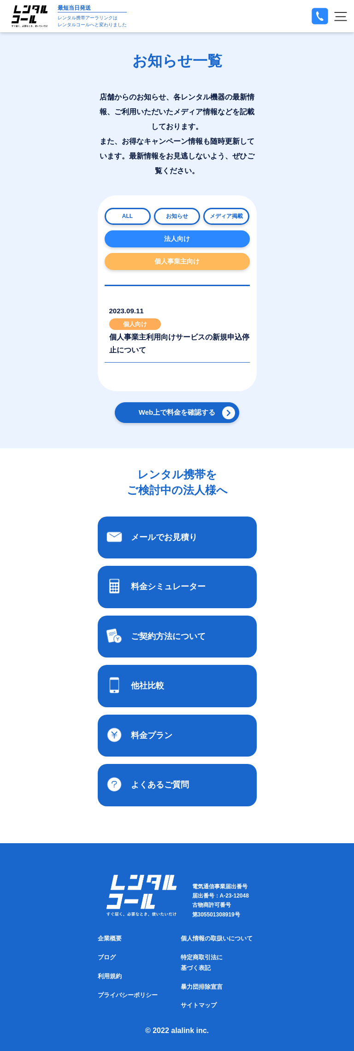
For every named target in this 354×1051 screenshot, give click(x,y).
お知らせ (177, 216)
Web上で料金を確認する (177, 412)
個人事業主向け (177, 261)
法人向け (177, 238)
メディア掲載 (226, 216)
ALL (127, 216)
